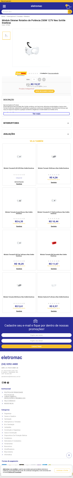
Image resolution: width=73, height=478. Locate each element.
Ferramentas (8, 444)
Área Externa (8, 452)
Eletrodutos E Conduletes (12, 441)
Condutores (8, 438)
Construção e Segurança (12, 430)
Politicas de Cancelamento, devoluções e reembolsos (14, 396)
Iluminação (7, 419)
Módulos (27, 16)
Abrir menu (4, 6)
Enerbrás (19, 184)
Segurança (7, 413)
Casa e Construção (10, 433)
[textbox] (36, 12)
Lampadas (7, 427)
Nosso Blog (8, 403)
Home (3, 16)
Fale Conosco (9, 401)
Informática (8, 455)
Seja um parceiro (6, 1)
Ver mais (36, 114)
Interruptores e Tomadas (15, 16)
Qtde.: (28, 79)
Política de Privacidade (13, 392)
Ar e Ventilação (9, 424)
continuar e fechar (62, 470)
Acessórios (8, 446)
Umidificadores (9, 449)
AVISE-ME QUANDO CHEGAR (44, 91)
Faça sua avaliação (53, 73)
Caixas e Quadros (10, 416)
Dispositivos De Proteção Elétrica (15, 435)
